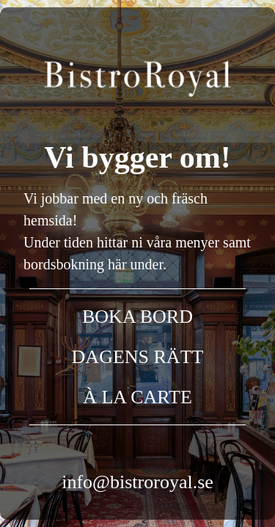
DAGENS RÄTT (138, 356)
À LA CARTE (137, 397)
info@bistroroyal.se (137, 482)
